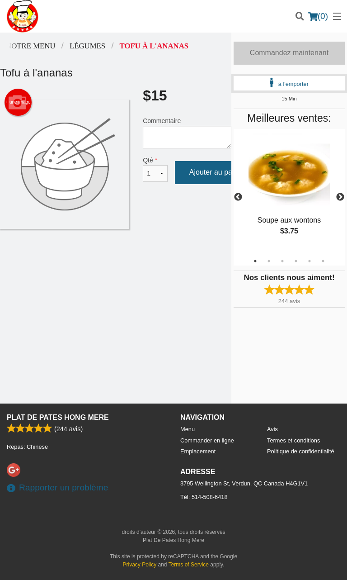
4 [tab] (295, 261)
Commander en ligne (207, 440)
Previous (238, 197)
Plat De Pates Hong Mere (58, 417)
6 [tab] (323, 261)
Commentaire (187, 132)
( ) (318, 16)
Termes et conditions (293, 440)
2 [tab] (268, 261)
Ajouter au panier (216, 172)
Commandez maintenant (289, 53)
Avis (272, 429)
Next (340, 197)
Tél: (204, 497)
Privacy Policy (140, 564)
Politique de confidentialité (300, 451)
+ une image (17, 102)
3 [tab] (282, 261)
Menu (187, 429)
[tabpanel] (289, 191)
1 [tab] (255, 261)
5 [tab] (309, 261)
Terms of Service (189, 564)
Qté (155, 169)
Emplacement (198, 451)
